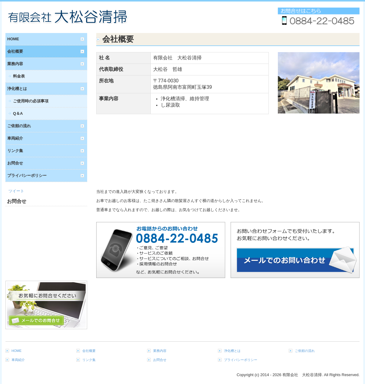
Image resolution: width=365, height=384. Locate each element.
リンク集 (15, 150)
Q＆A (18, 113)
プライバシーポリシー (27, 175)
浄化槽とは (17, 88)
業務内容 (15, 63)
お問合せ (15, 163)
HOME (13, 39)
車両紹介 (15, 138)
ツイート (16, 191)
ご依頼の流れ (19, 126)
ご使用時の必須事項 (30, 101)
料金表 (19, 76)
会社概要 (15, 51)
